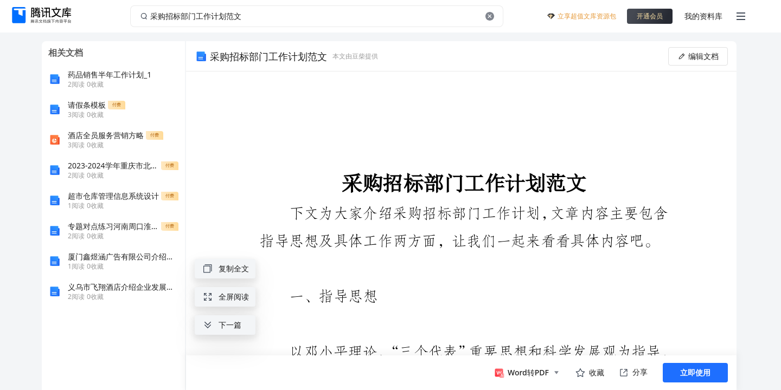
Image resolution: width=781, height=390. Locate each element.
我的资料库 (703, 16)
